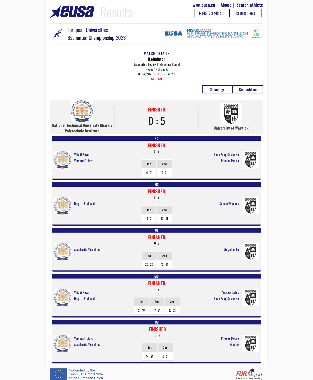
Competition (248, 89)
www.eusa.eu (204, 5)
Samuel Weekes (229, 203)
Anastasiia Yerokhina (87, 249)
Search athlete (249, 5)
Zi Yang (234, 344)
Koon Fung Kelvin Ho (226, 154)
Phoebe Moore (230, 160)
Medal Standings (211, 13)
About (226, 5)
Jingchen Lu (231, 249)
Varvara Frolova (83, 160)
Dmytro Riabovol (84, 203)
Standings (217, 89)
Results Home (245, 13)
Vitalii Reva (81, 154)
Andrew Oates (230, 292)
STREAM (156, 78)
